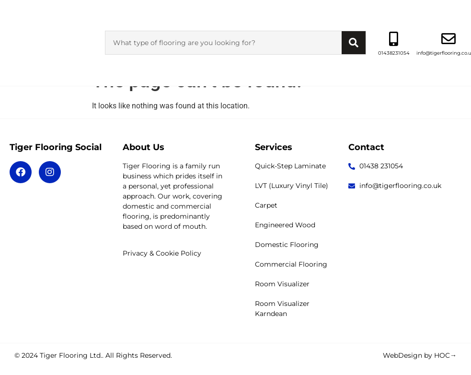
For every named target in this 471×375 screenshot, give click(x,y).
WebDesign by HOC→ (420, 355)
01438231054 (394, 33)
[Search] (354, 23)
